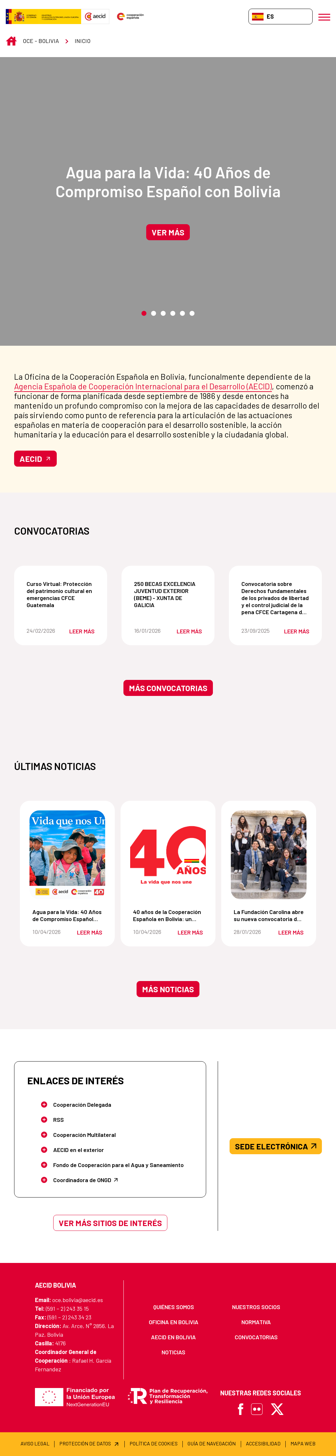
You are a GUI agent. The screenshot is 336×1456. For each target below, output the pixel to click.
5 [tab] (182, 313)
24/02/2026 (44, 630)
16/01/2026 (151, 630)
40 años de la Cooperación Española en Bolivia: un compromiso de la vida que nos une (169, 915)
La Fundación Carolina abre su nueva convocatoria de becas (270, 915)
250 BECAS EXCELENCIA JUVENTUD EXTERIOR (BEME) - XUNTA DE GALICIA (169, 594)
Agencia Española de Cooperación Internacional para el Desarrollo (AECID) (143, 386)
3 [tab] (163, 313)
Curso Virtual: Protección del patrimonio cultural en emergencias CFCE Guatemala (61, 594)
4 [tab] (173, 313)
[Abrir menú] (324, 16)
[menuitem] (173, 1307)
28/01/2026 (251, 931)
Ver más (168, 232)
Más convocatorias (168, 688)
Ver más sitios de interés (110, 1223)
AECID (35, 458)
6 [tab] (192, 313)
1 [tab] (144, 313)
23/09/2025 (258, 630)
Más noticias (168, 989)
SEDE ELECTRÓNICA (275, 1146)
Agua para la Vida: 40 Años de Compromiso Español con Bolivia (168, 181)
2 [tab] (153, 313)
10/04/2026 (49, 931)
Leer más (82, 631)
